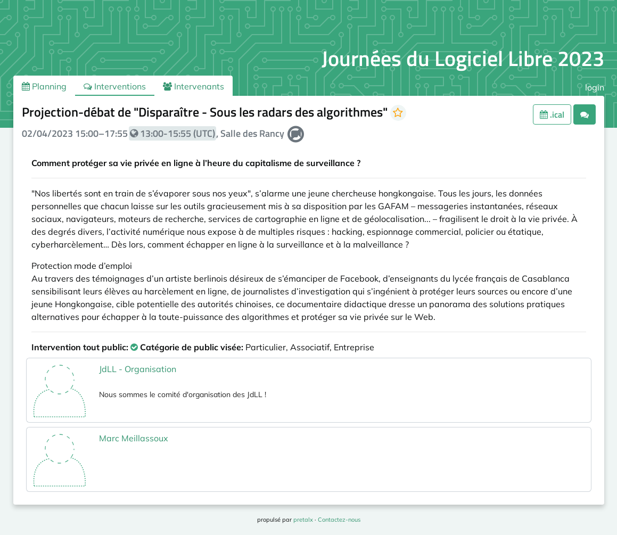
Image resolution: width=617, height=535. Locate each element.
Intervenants (193, 86)
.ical (552, 114)
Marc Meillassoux (133, 438)
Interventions (115, 86)
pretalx (303, 519)
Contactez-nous (339, 519)
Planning (44, 86)
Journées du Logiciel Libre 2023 (463, 58)
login (594, 87)
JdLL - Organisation (137, 369)
